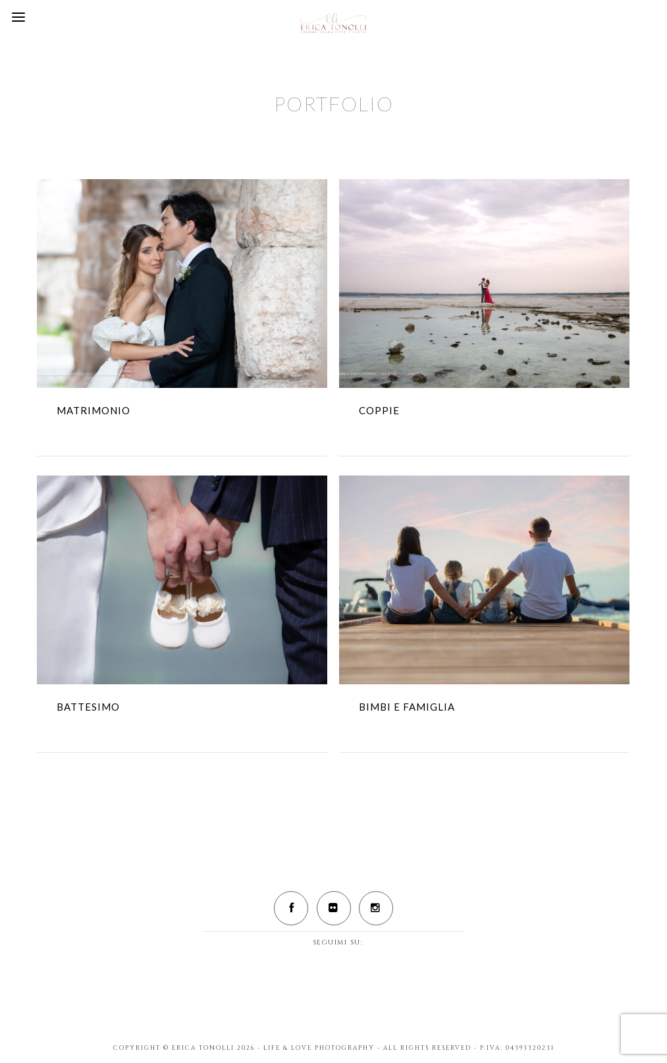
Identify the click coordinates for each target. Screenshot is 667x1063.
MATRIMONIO (93, 410)
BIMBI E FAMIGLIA (407, 707)
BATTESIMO (88, 707)
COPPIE (379, 410)
